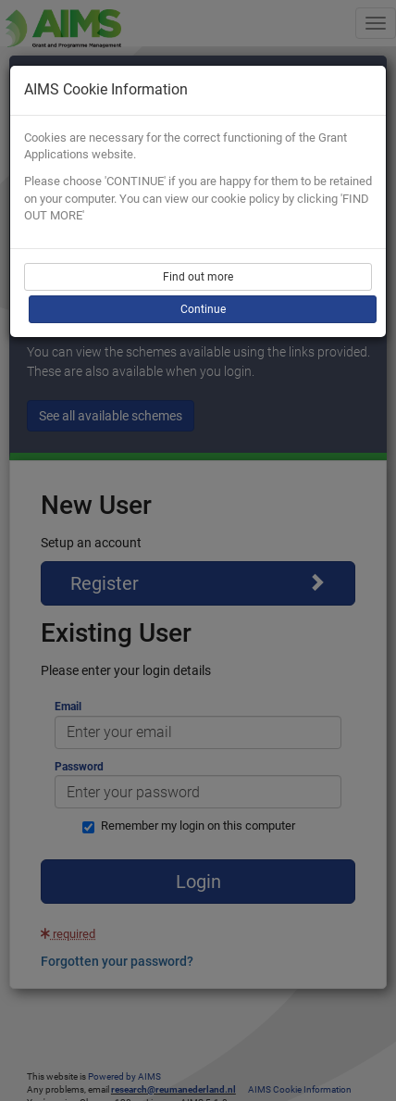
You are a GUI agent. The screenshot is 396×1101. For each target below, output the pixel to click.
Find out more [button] (198, 276)
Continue (203, 309)
